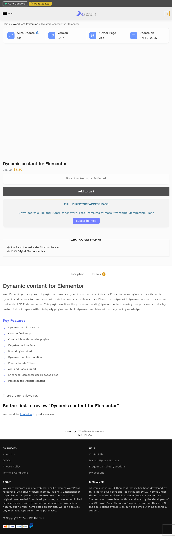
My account (96, 472)
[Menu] (8, 13)
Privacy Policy (12, 466)
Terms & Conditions (15, 472)
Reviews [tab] (98, 274)
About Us (9, 454)
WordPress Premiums (25, 23)
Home (6, 23)
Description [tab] (76, 274)
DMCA (7, 460)
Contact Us (96, 454)
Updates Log (39, 3)
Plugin (88, 435)
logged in (26, 414)
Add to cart (86, 191)
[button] (167, 13)
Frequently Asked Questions (107, 466)
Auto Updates (15, 3)
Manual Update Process (104, 460)
